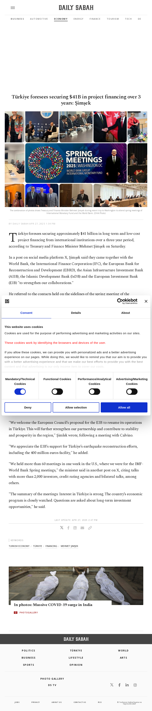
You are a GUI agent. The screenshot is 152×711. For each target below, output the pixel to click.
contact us (80, 702)
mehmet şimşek (69, 545)
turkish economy (19, 545)
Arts (123, 657)
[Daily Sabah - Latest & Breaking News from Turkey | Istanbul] (76, 7)
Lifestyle (76, 657)
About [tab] (125, 312)
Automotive (39, 19)
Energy (79, 19)
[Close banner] (146, 301)
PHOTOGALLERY (29, 612)
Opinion (76, 665)
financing (51, 545)
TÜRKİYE (76, 650)
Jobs (17, 702)
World (123, 650)
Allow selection (76, 407)
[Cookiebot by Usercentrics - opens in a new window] (120, 301)
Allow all (124, 407)
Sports (28, 665)
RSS (100, 702)
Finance (95, 19)
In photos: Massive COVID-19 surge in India (53, 605)
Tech (128, 19)
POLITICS (28, 650)
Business (17, 19)
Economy (61, 19)
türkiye (37, 545)
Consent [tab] (26, 312)
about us (57, 702)
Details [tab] (76, 312)
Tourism (113, 19)
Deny (27, 407)
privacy (35, 702)
